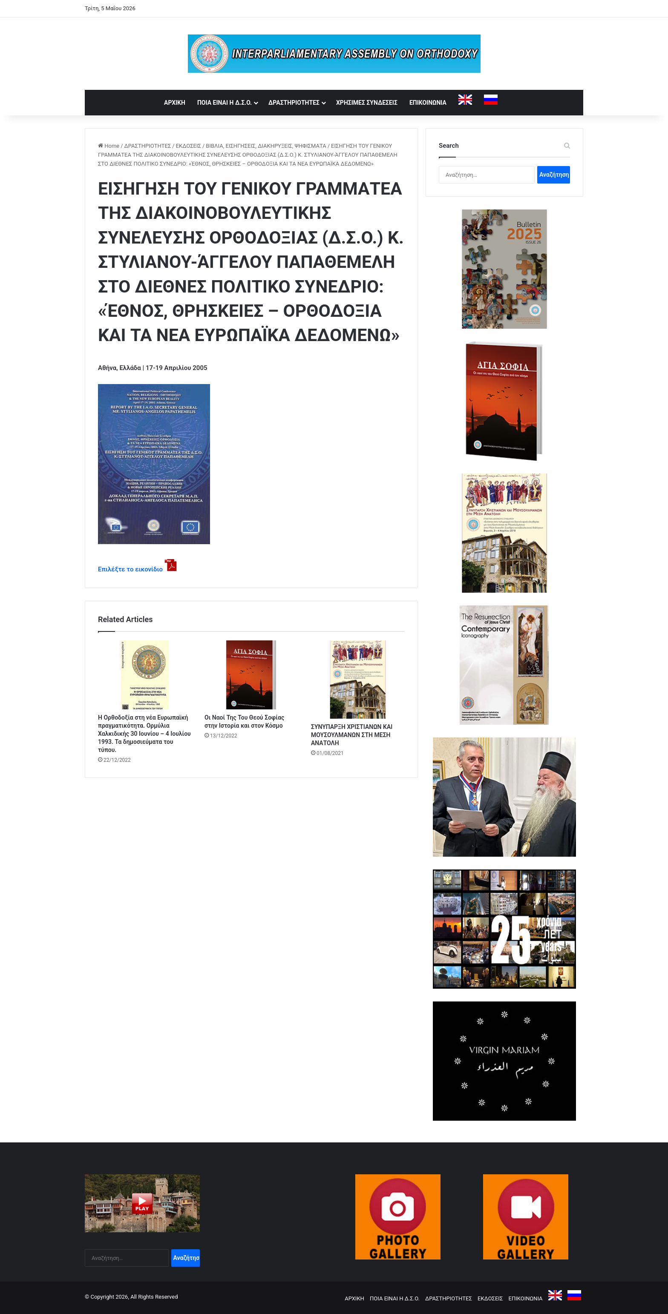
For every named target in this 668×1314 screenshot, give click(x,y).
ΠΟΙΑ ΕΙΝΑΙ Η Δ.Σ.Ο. (224, 102)
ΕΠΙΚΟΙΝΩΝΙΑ (427, 102)
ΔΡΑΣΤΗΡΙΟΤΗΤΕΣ (294, 102)
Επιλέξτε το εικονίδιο (130, 569)
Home (108, 146)
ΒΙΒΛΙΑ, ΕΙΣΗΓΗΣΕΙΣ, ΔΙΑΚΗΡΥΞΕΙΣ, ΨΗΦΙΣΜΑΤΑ (266, 146)
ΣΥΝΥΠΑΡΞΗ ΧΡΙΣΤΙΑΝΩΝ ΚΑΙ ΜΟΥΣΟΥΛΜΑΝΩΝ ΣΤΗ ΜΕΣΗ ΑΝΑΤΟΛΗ (351, 734)
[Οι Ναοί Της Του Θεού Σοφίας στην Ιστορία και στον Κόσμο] (251, 674)
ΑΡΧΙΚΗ (174, 102)
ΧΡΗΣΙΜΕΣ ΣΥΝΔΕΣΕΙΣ (366, 102)
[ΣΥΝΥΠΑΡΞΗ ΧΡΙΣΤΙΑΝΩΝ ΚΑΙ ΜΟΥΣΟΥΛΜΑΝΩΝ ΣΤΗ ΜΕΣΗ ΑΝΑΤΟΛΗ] (358, 679)
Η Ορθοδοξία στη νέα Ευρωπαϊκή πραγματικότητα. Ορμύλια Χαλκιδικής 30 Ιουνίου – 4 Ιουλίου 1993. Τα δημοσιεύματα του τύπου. (144, 733)
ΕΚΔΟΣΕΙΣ (188, 146)
